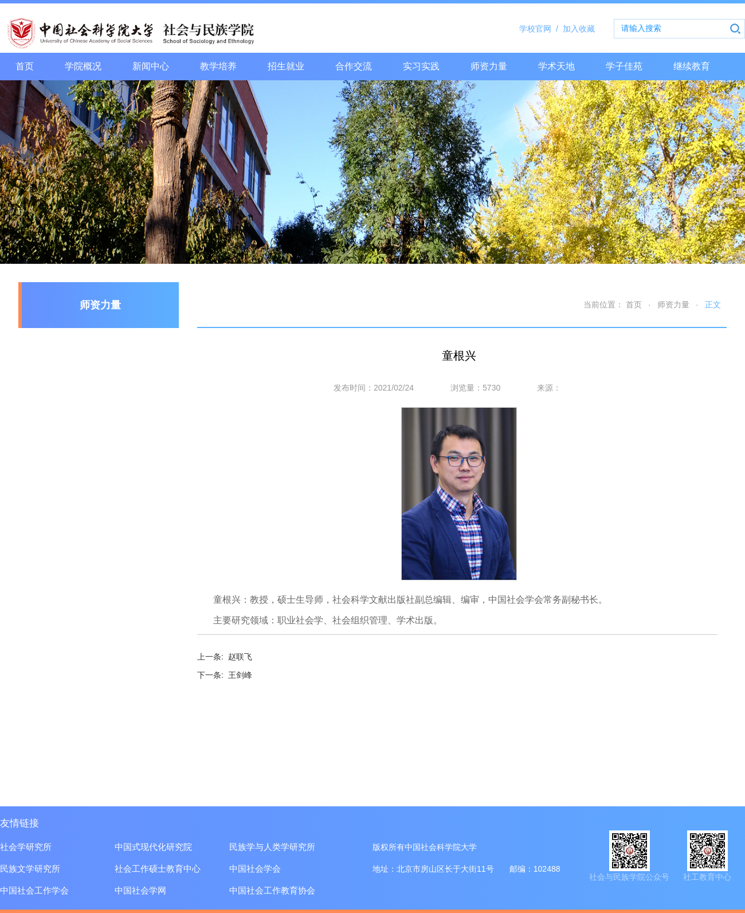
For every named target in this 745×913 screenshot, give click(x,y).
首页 (24, 66)
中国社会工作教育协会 (272, 890)
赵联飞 (224, 656)
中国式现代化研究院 (153, 847)
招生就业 (286, 66)
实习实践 (421, 66)
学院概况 (83, 66)
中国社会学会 (255, 868)
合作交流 (353, 66)
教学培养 (218, 66)
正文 (713, 304)
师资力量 (488, 66)
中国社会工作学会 (34, 890)
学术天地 (556, 66)
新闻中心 (150, 66)
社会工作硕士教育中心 (158, 868)
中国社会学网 (140, 890)
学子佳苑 (624, 66)
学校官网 (541, 28)
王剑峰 (224, 675)
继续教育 (691, 66)
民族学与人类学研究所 (272, 847)
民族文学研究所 (30, 868)
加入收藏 (579, 28)
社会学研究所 (26, 847)
